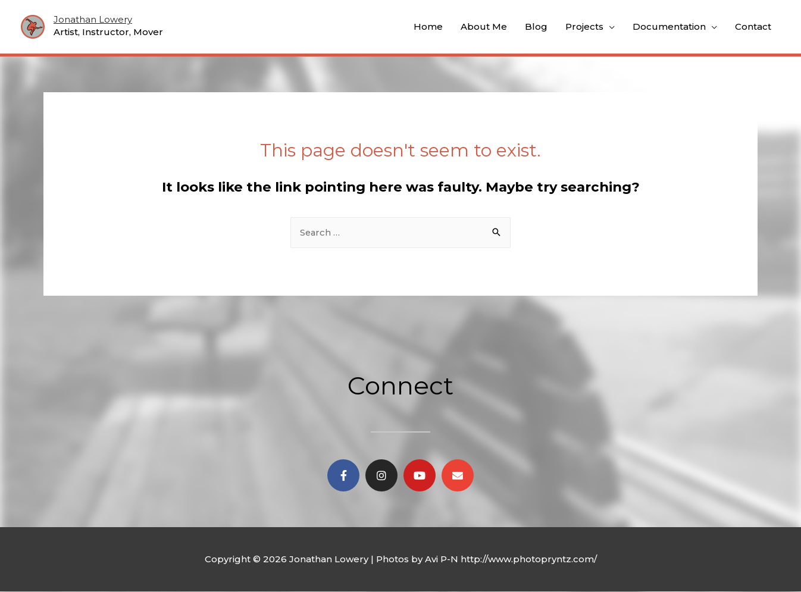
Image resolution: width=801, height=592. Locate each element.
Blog (536, 26)
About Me (484, 26)
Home (428, 26)
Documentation (669, 26)
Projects (584, 26)
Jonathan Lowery (93, 20)
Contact (753, 26)
